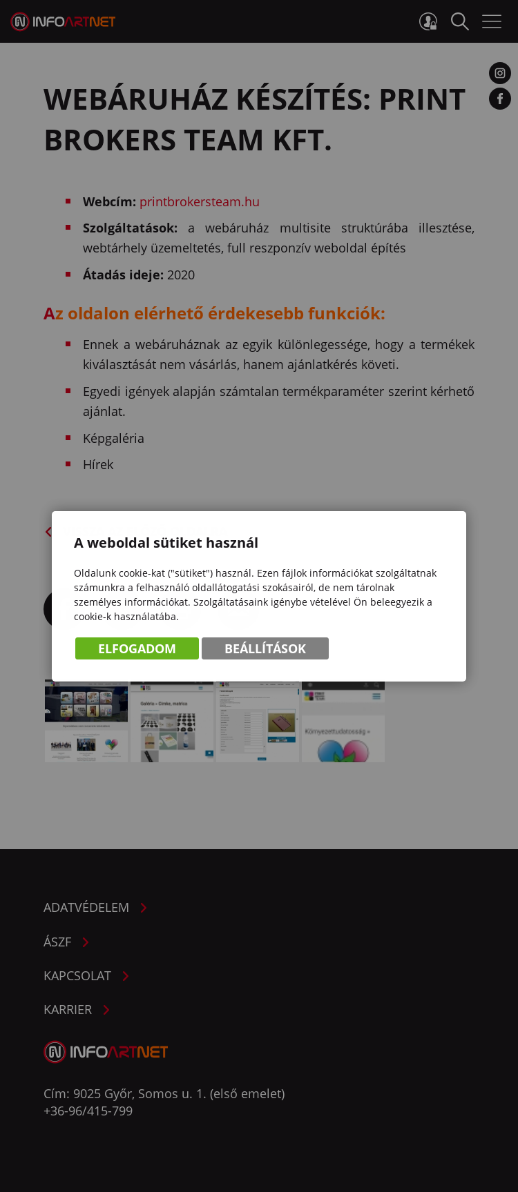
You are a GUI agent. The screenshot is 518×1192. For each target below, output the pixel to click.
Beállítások (265, 648)
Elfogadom (137, 648)
